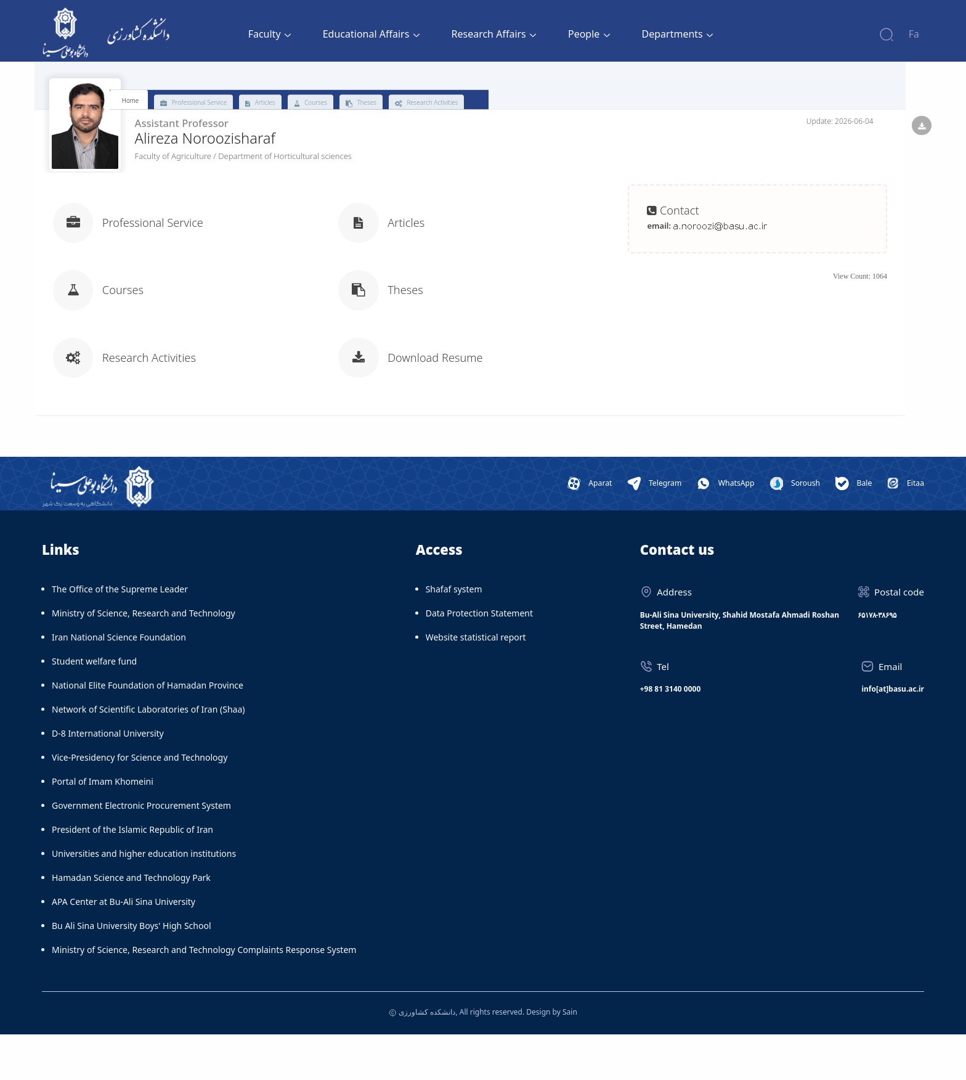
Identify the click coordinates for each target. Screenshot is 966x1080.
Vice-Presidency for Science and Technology (139, 803)
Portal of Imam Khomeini (102, 827)
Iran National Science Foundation (119, 683)
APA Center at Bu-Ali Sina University (123, 948)
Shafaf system (454, 635)
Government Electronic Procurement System (141, 851)
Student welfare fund (94, 707)
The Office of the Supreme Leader (120, 635)
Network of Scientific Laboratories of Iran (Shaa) (148, 755)
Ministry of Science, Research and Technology (143, 659)
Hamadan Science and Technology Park (131, 924)
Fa (914, 34)
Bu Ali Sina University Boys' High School (131, 972)
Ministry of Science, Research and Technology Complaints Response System (204, 996)
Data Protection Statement (479, 659)
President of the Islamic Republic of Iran (132, 876)
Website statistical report (476, 683)
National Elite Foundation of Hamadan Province (147, 731)
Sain (569, 1057)
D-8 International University (108, 779)
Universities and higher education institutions (144, 900)
